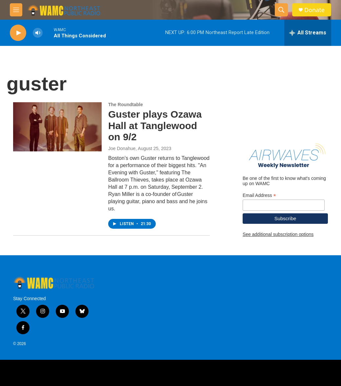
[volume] (37, 33)
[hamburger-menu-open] (16, 9)
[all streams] (307, 33)
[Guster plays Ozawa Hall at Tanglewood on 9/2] (57, 126)
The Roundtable (125, 104)
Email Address (259, 195)
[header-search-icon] (281, 9)
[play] (18, 33)
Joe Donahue (121, 148)
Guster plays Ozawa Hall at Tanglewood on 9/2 (155, 126)
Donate (314, 10)
